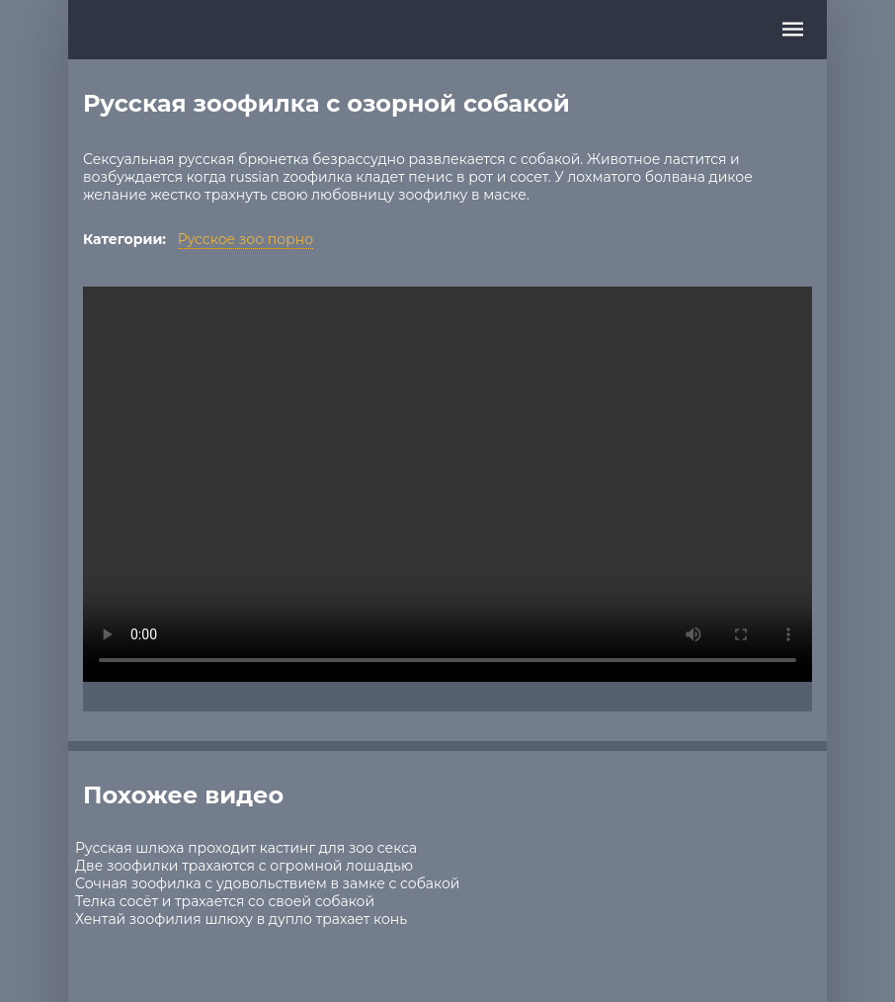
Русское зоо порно (245, 239)
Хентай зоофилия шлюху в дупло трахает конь (241, 919)
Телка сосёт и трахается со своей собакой (224, 901)
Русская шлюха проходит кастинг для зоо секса (246, 848)
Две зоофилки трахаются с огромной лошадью (244, 866)
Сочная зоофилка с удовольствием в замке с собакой (267, 883)
